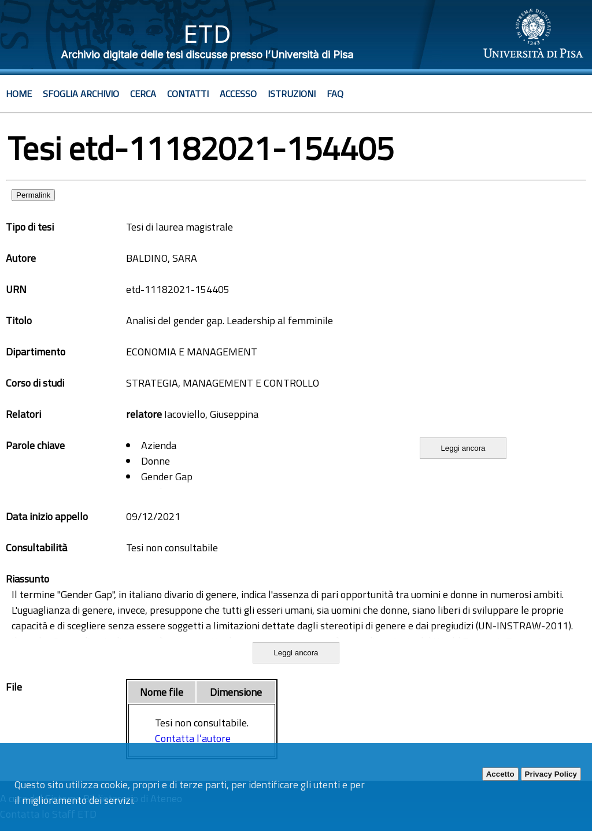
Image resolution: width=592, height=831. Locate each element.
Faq (335, 94)
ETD (207, 34)
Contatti (188, 94)
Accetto (500, 774)
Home (19, 94)
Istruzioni (292, 94)
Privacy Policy (551, 774)
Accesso (238, 94)
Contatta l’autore (193, 738)
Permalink (33, 195)
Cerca (143, 94)
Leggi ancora (463, 448)
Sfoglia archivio (81, 94)
